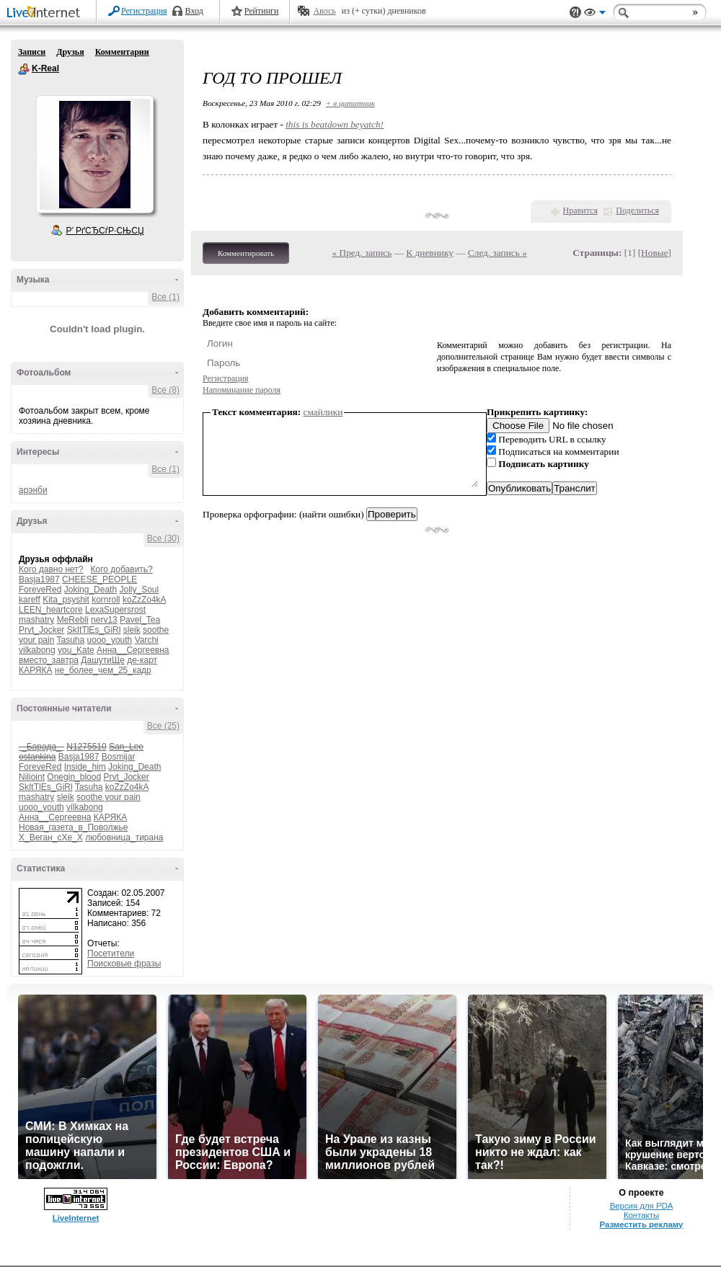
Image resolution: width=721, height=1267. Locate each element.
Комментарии (122, 52)
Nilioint (32, 777)
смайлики (323, 411)
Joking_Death (90, 589)
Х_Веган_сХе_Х (51, 837)
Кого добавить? (122, 569)
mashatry (36, 620)
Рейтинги (261, 11)
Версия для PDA (641, 1205)
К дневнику (430, 252)
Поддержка (575, 12)
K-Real (24, 69)
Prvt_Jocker (41, 630)
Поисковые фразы (124, 964)
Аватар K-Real (94, 154)
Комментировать (246, 253)
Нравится (580, 210)
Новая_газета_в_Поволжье (73, 827)
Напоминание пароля (241, 390)
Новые (654, 252)
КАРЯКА (35, 670)
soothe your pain (108, 797)
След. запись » (497, 252)
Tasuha (71, 640)
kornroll (106, 600)
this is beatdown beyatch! (335, 124)
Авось (324, 11)
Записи (31, 52)
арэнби (33, 490)
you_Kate (76, 650)
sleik (132, 630)
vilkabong (37, 650)
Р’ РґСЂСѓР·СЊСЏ (105, 231)
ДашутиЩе (103, 660)
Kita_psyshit (66, 600)
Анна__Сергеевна (133, 650)
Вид (595, 14)
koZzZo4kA (144, 600)
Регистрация (144, 11)
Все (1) (165, 297)
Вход (194, 11)
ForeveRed (40, 589)
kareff (29, 600)
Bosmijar (119, 757)
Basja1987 (39, 579)
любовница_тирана (124, 837)
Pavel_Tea (140, 620)
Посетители (110, 953)
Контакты (641, 1215)
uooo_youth (110, 640)
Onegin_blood (74, 777)
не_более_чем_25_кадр (103, 670)
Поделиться (637, 210)
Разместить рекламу (642, 1224)
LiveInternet (46, 13)
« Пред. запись (362, 252)
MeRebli (73, 620)
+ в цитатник (350, 103)
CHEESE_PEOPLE (99, 579)
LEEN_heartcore (51, 610)
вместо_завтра (49, 660)
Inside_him (85, 767)
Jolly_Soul (139, 589)
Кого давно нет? (51, 569)
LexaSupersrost (115, 610)
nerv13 (104, 620)
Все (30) (163, 538)
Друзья (70, 52)
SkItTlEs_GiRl (94, 630)
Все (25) (163, 726)
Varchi (147, 640)
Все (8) (165, 390)
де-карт (142, 660)
